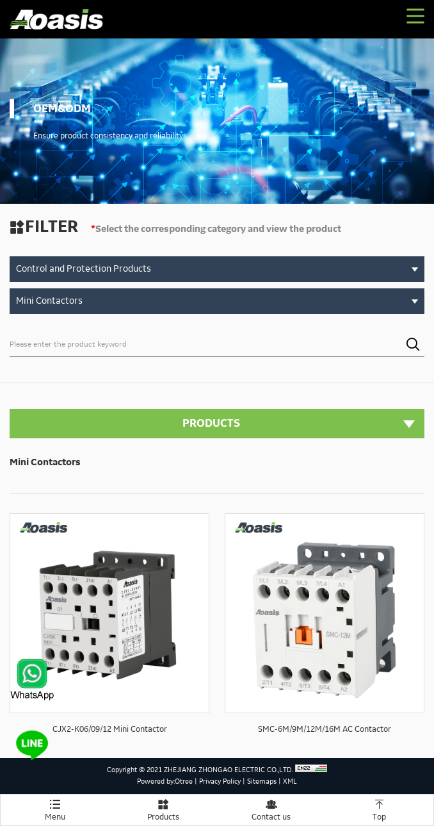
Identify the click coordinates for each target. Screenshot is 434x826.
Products (163, 808)
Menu (55, 808)
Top (379, 808)
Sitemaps (262, 782)
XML (290, 782)
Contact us (271, 808)
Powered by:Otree (165, 782)
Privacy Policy (220, 782)
